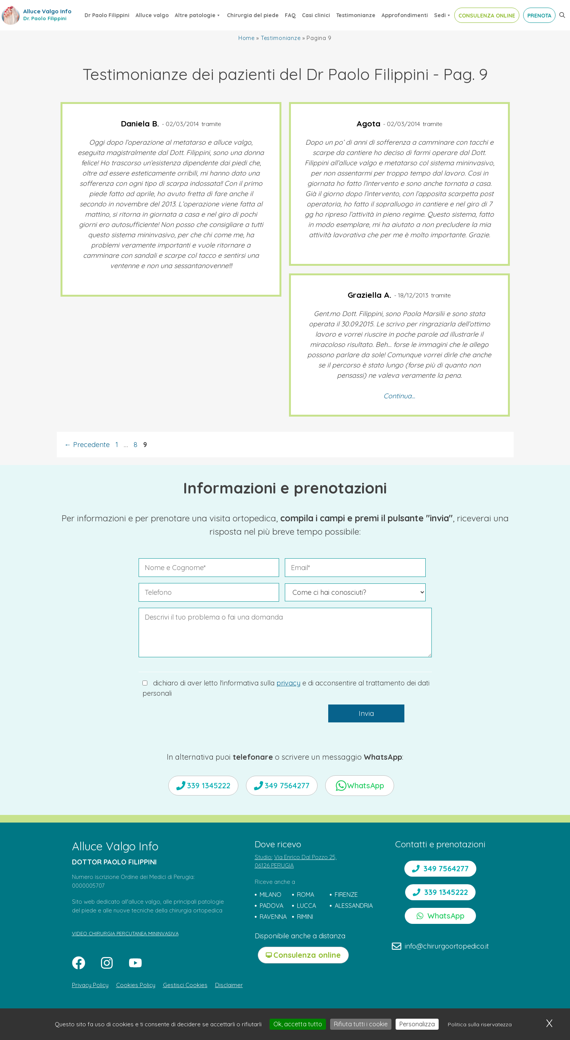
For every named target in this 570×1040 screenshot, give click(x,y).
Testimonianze (355, 15)
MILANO (270, 894)
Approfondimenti (405, 15)
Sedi (442, 15)
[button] (562, 15)
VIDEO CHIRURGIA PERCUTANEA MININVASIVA (125, 933)
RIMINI (305, 916)
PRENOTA (539, 15)
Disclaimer (229, 985)
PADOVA (271, 905)
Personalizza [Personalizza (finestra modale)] (417, 1024)
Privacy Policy (90, 985)
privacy (288, 683)
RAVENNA (273, 916)
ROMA (305, 894)
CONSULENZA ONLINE (486, 15)
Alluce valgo (152, 15)
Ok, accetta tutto (297, 1024)
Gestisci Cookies (185, 985)
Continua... (399, 395)
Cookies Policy (135, 985)
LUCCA (306, 905)
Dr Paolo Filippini (107, 15)
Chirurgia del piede (253, 15)
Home (246, 38)
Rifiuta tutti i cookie (361, 1024)
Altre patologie (198, 15)
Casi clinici (316, 15)
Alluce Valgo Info (47, 11)
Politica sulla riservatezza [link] (480, 1024)
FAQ (290, 15)
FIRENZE (346, 894)
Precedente (87, 444)
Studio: (264, 857)
